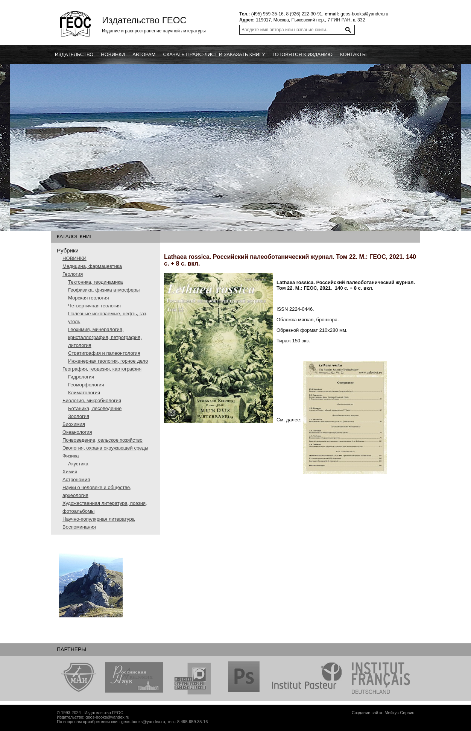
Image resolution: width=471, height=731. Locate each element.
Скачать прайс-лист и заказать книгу (214, 54)
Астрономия (76, 479)
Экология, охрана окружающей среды (105, 448)
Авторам (143, 54)
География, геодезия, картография (101, 369)
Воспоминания (79, 527)
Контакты (353, 54)
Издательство (74, 54)
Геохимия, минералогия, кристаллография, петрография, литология (105, 337)
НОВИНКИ (74, 258)
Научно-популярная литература (98, 519)
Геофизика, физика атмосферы (104, 290)
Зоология (78, 416)
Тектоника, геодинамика (95, 282)
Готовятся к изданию (302, 54)
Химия (69, 471)
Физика (70, 456)
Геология (72, 274)
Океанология (77, 432)
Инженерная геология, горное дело (108, 361)
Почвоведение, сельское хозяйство (102, 440)
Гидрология (81, 377)
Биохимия (73, 424)
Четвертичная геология (94, 306)
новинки (113, 54)
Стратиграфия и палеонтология (104, 353)
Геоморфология (86, 385)
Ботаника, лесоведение (95, 408)
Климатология (84, 392)
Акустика (78, 464)
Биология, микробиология (91, 400)
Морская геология (88, 298)
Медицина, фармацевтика (92, 266)
